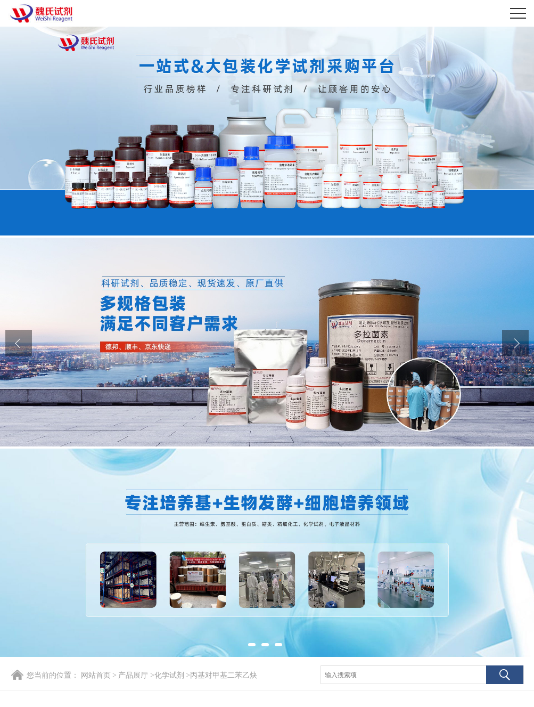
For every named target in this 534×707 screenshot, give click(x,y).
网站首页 (96, 675)
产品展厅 (133, 675)
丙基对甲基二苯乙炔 (223, 675)
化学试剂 (169, 675)
